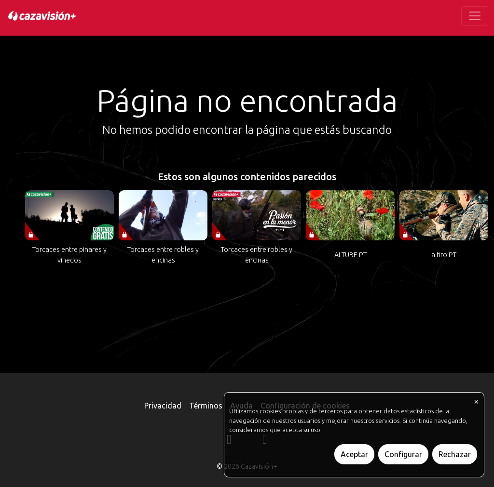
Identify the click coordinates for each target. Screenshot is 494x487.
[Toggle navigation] (474, 16)
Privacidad (162, 405)
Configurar (403, 454)
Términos (205, 405)
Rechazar (455, 454)
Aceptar (354, 454)
